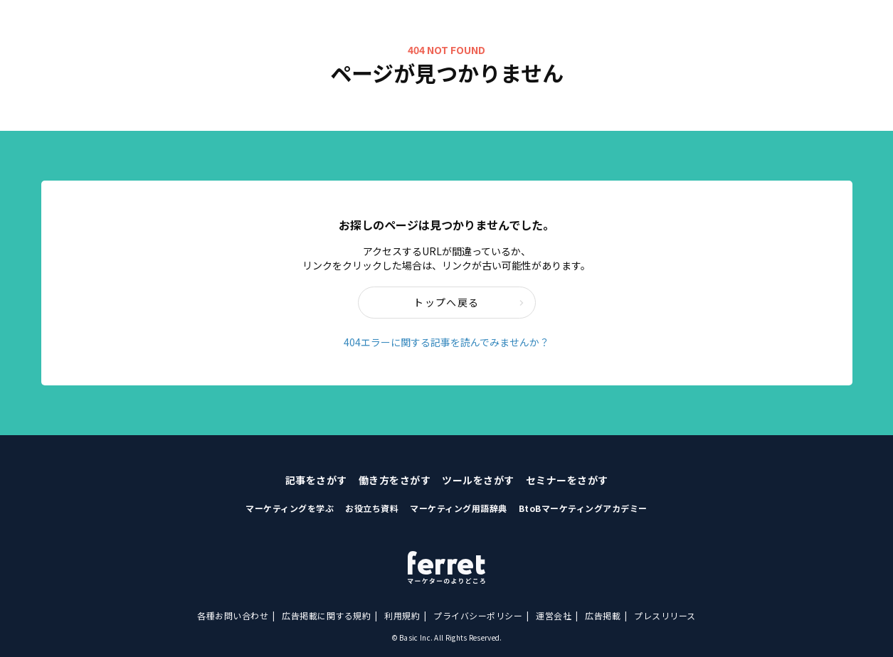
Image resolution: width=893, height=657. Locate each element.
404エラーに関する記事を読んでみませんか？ (446, 342)
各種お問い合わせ (232, 615)
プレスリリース (665, 615)
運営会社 (553, 615)
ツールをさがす (478, 480)
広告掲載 (602, 615)
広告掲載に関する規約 (326, 615)
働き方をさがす (395, 480)
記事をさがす (316, 480)
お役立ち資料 (371, 508)
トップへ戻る (468, 302)
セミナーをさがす (567, 480)
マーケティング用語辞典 (458, 508)
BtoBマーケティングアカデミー (583, 508)
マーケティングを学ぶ (289, 508)
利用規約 (402, 615)
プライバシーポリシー (477, 615)
